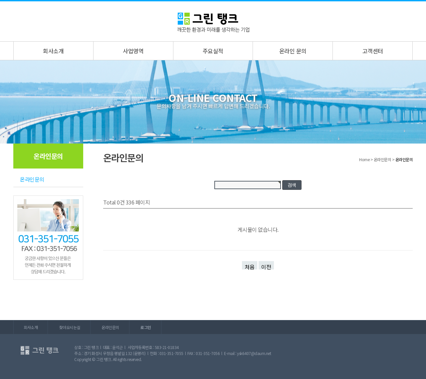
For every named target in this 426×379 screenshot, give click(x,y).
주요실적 (213, 51)
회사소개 (53, 51)
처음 (250, 266)
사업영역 (133, 51)
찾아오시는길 (69, 327)
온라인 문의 (293, 51)
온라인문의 (32, 179)
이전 (266, 266)
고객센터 (372, 51)
